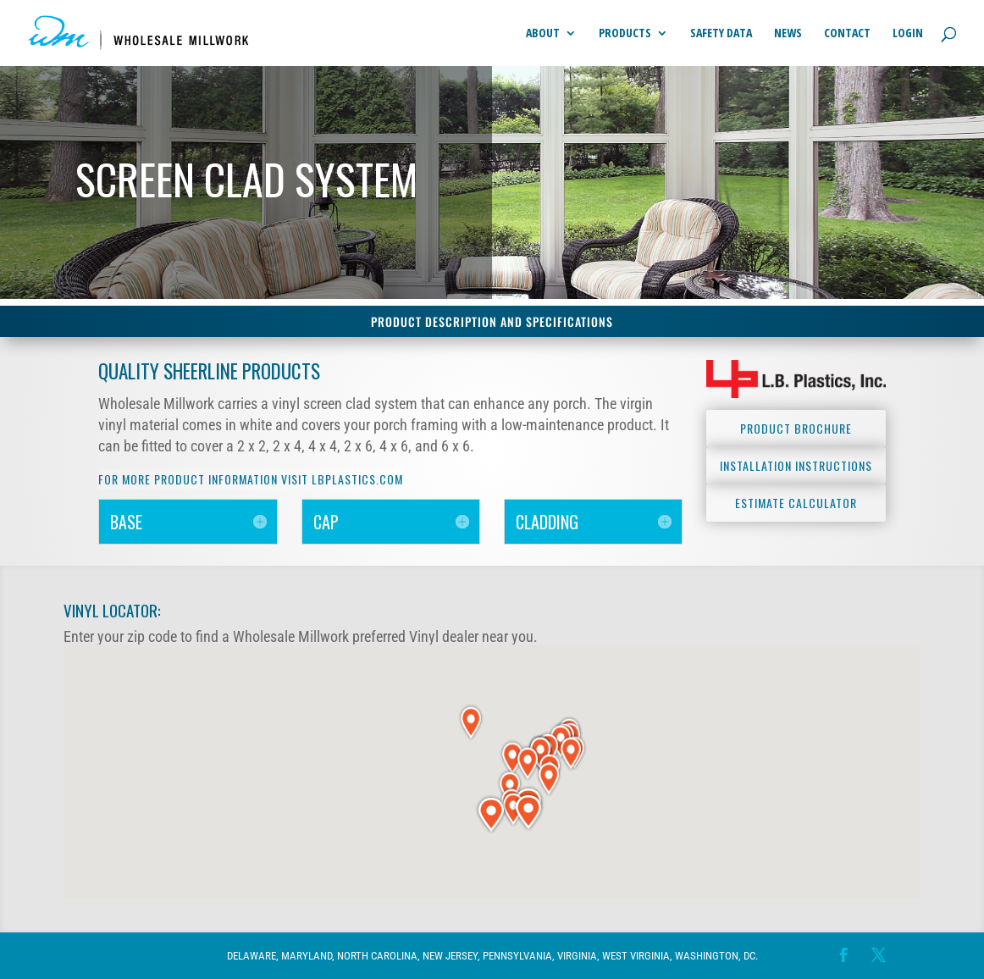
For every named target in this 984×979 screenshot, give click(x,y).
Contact (847, 34)
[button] (513, 757)
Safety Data (721, 34)
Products (625, 34)
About (543, 34)
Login (908, 34)
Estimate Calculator (796, 503)
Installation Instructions (796, 465)
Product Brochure (796, 428)
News (788, 34)
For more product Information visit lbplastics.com (250, 479)
